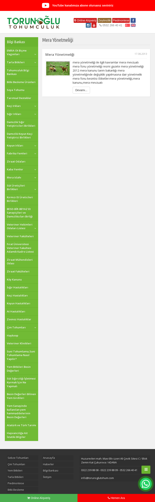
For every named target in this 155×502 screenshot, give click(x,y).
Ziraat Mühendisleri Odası (20, 261)
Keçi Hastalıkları (17, 295)
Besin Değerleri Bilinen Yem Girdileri (21, 396)
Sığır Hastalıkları (17, 287)
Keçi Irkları (14, 106)
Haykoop (12, 335)
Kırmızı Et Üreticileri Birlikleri (20, 199)
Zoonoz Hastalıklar (19, 319)
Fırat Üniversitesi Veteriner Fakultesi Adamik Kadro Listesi (20, 247)
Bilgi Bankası (16, 42)
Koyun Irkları (15, 145)
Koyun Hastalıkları (18, 303)
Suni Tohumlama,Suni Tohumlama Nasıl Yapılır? (21, 355)
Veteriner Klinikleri (19, 343)
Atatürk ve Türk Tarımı (21, 425)
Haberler (48, 464)
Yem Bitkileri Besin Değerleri (19, 368)
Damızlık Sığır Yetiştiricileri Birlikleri (21, 124)
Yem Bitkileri (15, 470)
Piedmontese (121, 20)
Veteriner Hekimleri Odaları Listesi (19, 226)
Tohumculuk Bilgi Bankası (18, 72)
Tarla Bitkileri (16, 62)
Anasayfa (49, 458)
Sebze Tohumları (18, 458)
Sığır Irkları (14, 114)
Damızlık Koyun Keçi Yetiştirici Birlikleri (19, 135)
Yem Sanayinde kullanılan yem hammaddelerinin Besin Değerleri (18, 411)
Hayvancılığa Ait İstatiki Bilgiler (17, 435)
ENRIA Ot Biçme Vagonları (17, 52)
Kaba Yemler (15, 169)
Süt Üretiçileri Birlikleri (16, 187)
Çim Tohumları (16, 327)
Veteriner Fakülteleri (20, 236)
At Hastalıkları (16, 311)
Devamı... (81, 90)
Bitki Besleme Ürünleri (21, 82)
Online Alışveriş (85, 20)
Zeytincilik (104, 20)
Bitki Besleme (16, 489)
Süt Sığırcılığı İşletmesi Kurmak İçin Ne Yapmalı (21, 382)
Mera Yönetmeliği (96, 54)
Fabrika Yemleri (17, 153)
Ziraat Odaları (16, 161)
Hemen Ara (116, 498)
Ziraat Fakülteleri (18, 271)
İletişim (47, 477)
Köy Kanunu (14, 279)
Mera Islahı (14, 177)
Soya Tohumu (15, 90)
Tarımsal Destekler (19, 98)
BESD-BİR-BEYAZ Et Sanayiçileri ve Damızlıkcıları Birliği (20, 212)
